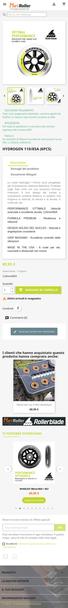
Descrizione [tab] (18, 162)
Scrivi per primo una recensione (34, 331)
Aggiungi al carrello (38, 290)
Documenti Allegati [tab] (23, 174)
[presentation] (8, 469)
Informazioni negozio (19, 598)
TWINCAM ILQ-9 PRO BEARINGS (34, 404)
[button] (16, 508)
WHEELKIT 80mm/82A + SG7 (34, 488)
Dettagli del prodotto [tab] (25, 169)
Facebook (5, 556)
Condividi (18, 308)
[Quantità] (6, 290)
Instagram (14, 556)
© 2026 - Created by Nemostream (21, 603)
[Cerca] (27, 14)
